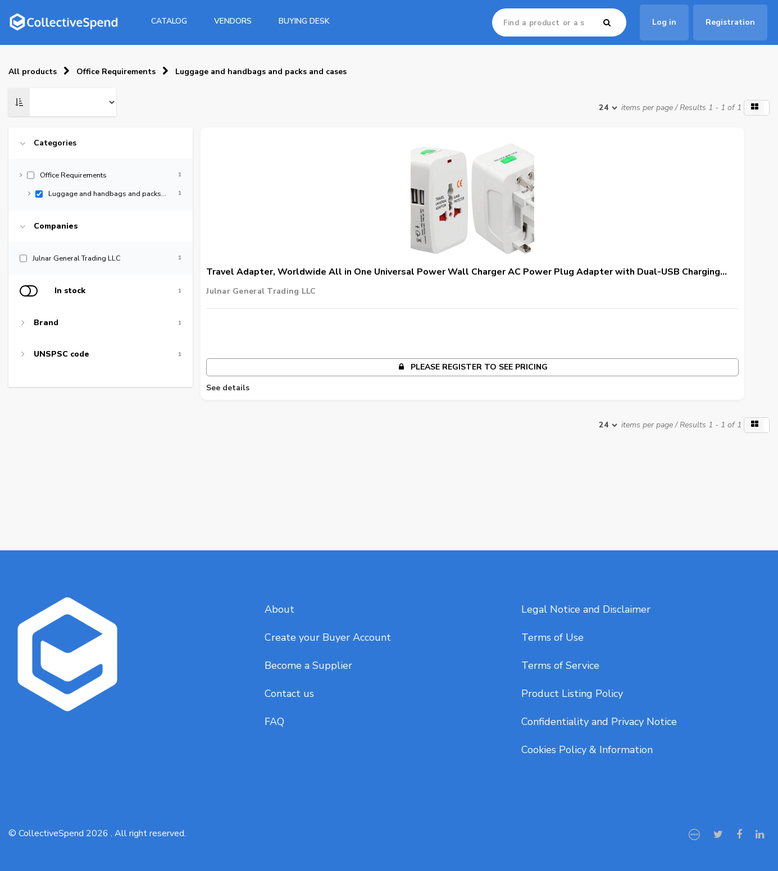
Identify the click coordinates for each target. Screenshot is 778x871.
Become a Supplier (308, 665)
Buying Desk (304, 21)
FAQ (274, 721)
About (279, 609)
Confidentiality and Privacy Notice (599, 721)
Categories (55, 143)
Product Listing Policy (572, 693)
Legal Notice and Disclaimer (585, 609)
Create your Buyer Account (328, 637)
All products (32, 71)
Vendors (233, 21)
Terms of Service (560, 665)
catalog (169, 21)
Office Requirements (116, 71)
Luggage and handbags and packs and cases (261, 71)
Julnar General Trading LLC (261, 291)
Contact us (289, 693)
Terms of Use (552, 637)
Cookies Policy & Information (587, 749)
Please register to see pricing (473, 367)
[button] (757, 108)
